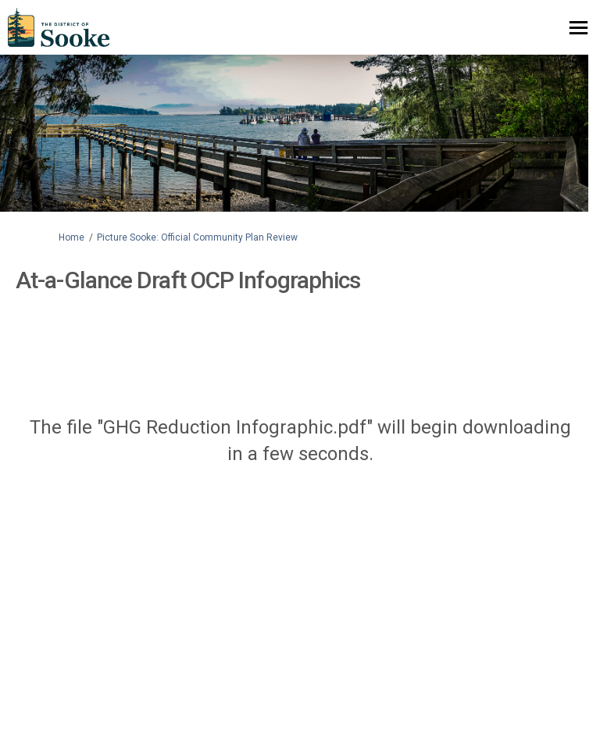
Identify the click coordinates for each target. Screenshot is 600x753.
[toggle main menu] (578, 27)
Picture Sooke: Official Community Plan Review (197, 237)
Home (71, 237)
